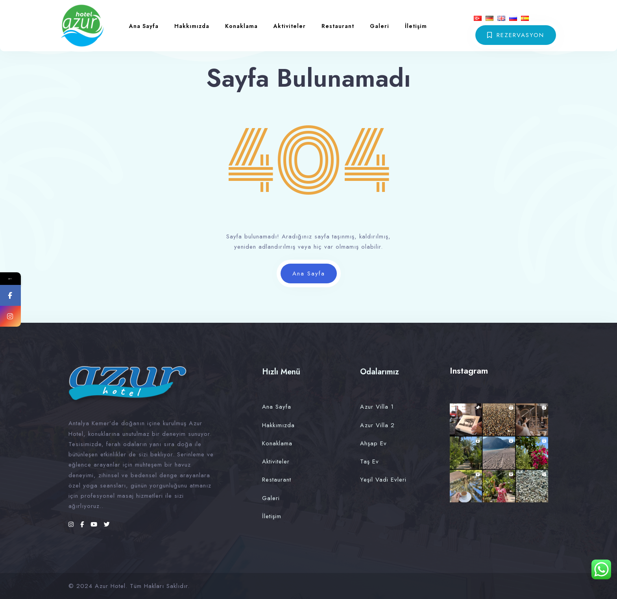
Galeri (379, 26)
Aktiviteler (289, 26)
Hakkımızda (191, 26)
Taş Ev (369, 461)
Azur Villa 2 (377, 425)
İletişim (416, 26)
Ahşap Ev (373, 443)
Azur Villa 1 (377, 406)
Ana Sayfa (144, 26)
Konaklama (241, 26)
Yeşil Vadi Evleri (383, 479)
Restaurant (337, 26)
